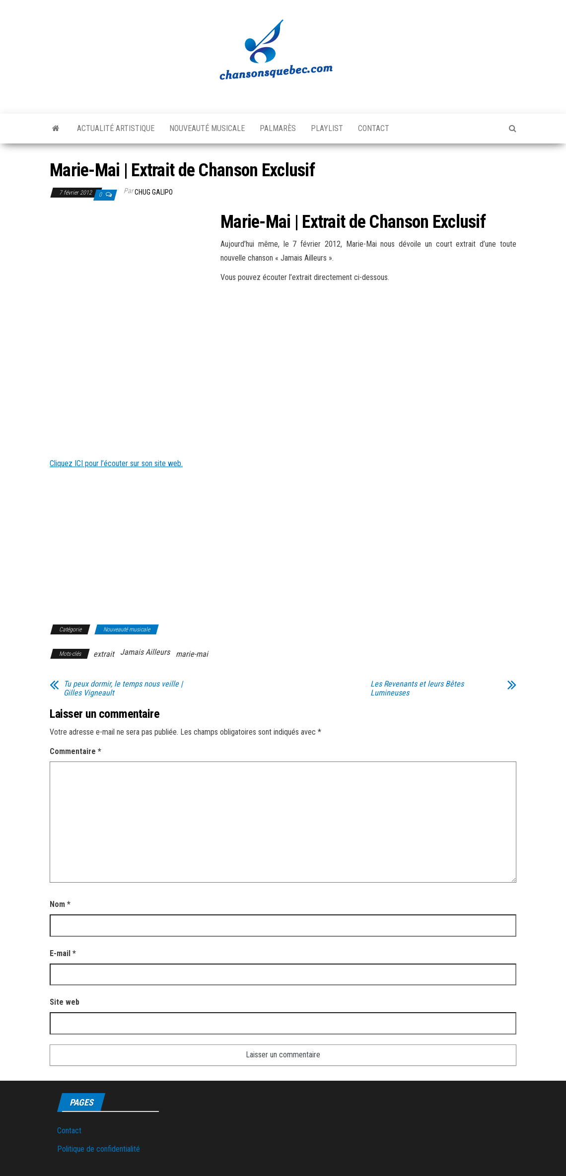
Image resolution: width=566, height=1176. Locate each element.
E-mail (63, 953)
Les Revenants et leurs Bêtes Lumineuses (417, 688)
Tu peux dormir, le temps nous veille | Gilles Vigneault (123, 688)
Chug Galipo (154, 192)
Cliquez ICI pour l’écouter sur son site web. (116, 463)
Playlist (327, 128)
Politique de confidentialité (98, 1149)
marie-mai (192, 654)
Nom (60, 904)
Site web (64, 1002)
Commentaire (75, 751)
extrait (103, 654)
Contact (373, 128)
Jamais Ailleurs (145, 652)
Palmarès (278, 128)
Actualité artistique (115, 128)
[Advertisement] (133, 285)
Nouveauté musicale (207, 128)
